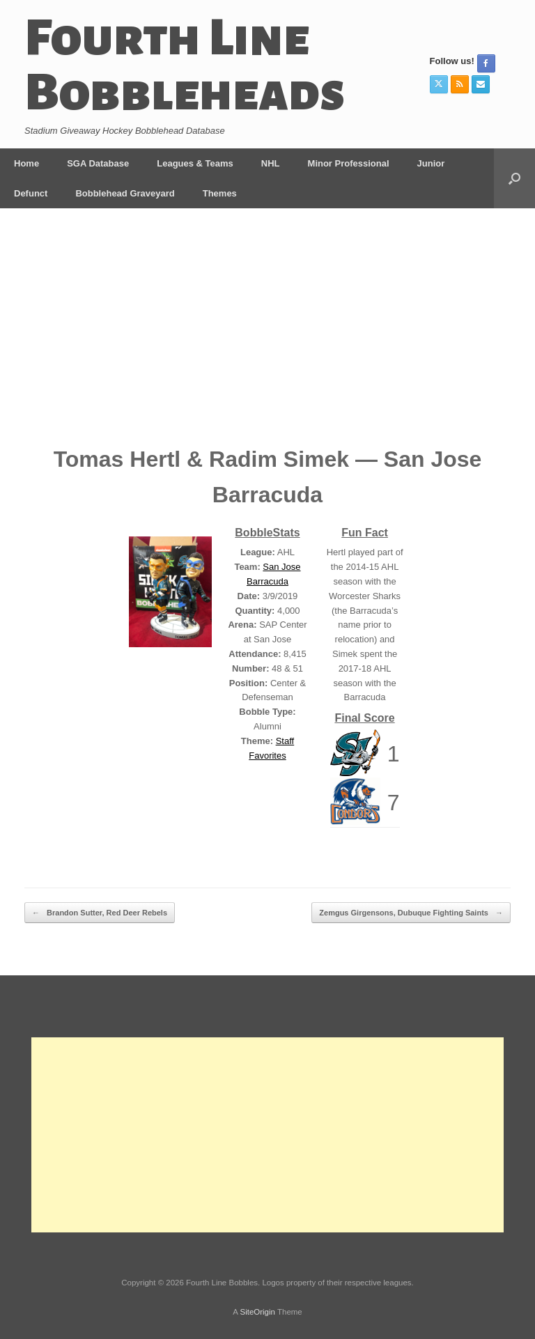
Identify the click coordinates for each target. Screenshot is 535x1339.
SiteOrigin (257, 1312)
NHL (270, 163)
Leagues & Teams (195, 163)
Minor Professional (348, 163)
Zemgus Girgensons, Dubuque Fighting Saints (411, 913)
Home (26, 163)
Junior (431, 163)
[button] (514, 178)
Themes (220, 193)
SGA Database (98, 163)
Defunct (30, 193)
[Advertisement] (267, 337)
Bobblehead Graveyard (124, 193)
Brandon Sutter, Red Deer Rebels (99, 913)
